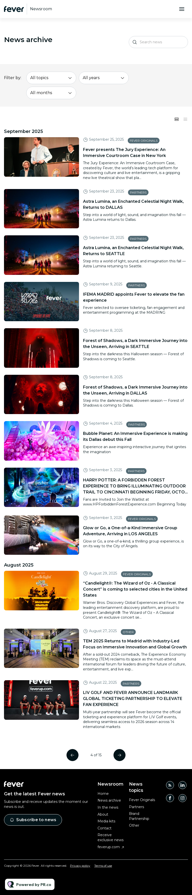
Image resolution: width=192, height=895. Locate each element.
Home (103, 793)
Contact (105, 828)
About (103, 814)
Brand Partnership (139, 816)
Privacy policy (80, 865)
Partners (138, 192)
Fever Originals (144, 140)
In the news (108, 807)
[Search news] (158, 42)
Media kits (106, 821)
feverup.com (109, 847)
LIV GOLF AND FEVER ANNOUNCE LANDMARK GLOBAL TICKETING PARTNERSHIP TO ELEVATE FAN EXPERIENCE (132, 698)
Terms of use (103, 865)
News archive (109, 800)
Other (128, 632)
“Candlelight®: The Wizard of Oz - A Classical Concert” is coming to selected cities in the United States (135, 589)
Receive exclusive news (111, 837)
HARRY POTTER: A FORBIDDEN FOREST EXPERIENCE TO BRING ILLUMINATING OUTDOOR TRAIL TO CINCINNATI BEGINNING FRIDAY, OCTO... (135, 486)
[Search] (135, 42)
